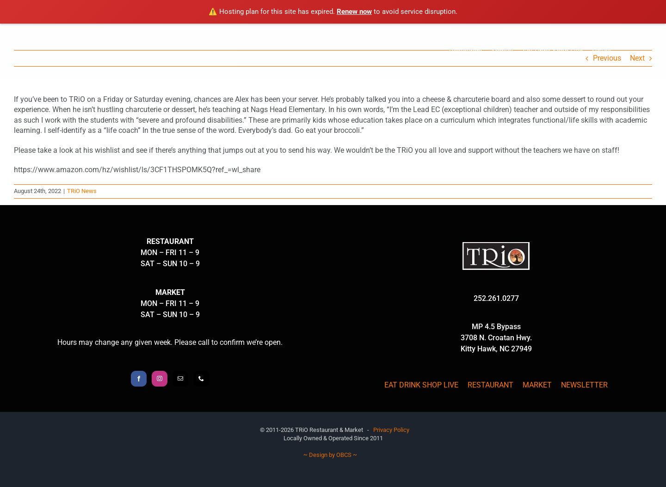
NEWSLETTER (584, 385)
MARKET (537, 385)
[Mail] (180, 379)
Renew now (354, 11)
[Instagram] (159, 379)
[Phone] (201, 379)
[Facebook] (139, 379)
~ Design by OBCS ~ (330, 454)
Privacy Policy (391, 429)
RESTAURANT (490, 385)
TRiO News (82, 190)
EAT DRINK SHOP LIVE (421, 385)
